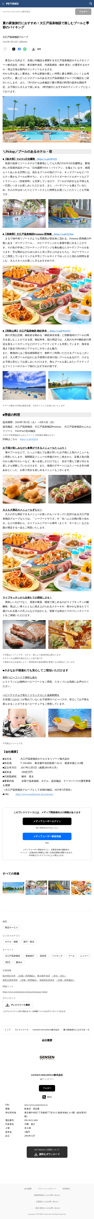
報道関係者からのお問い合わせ (47, 1195)
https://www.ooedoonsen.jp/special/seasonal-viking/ (25, 992)
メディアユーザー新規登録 (47, 836)
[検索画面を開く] (91, 4)
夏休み (19, 962)
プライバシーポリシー (47, 1188)
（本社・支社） (59, 976)
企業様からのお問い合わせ (47, 1201)
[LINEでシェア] (24, 49)
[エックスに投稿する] (13, 49)
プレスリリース (22, 1030)
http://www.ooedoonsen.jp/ (36, 1105)
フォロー (47, 1088)
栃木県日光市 (9, 976)
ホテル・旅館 (11, 942)
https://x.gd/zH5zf (29, 439)
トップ (7, 1030)
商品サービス (11, 927)
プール (71, 956)
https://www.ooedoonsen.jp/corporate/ (34, 794)
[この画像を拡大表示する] (13, 887)
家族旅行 (30, 956)
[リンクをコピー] (39, 49)
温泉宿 (43, 956)
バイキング (57, 956)
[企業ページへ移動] (47, 1058)
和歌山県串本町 (10, 980)
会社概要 (28, 1188)
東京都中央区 (43, 976)
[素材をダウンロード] (33, 49)
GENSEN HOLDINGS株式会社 (46, 1030)
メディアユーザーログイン (47, 821)
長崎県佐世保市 (46, 980)
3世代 (7, 962)
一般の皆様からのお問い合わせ (47, 1208)
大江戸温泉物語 (12, 956)
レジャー (84, 956)
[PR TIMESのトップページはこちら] (12, 3)
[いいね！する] (5, 49)
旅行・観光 (28, 942)
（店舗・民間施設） (26, 976)
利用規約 (66, 1188)
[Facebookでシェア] (19, 49)
